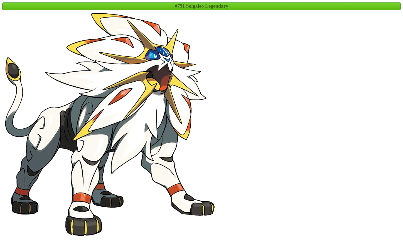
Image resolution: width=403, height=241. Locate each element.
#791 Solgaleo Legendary (201, 6)
